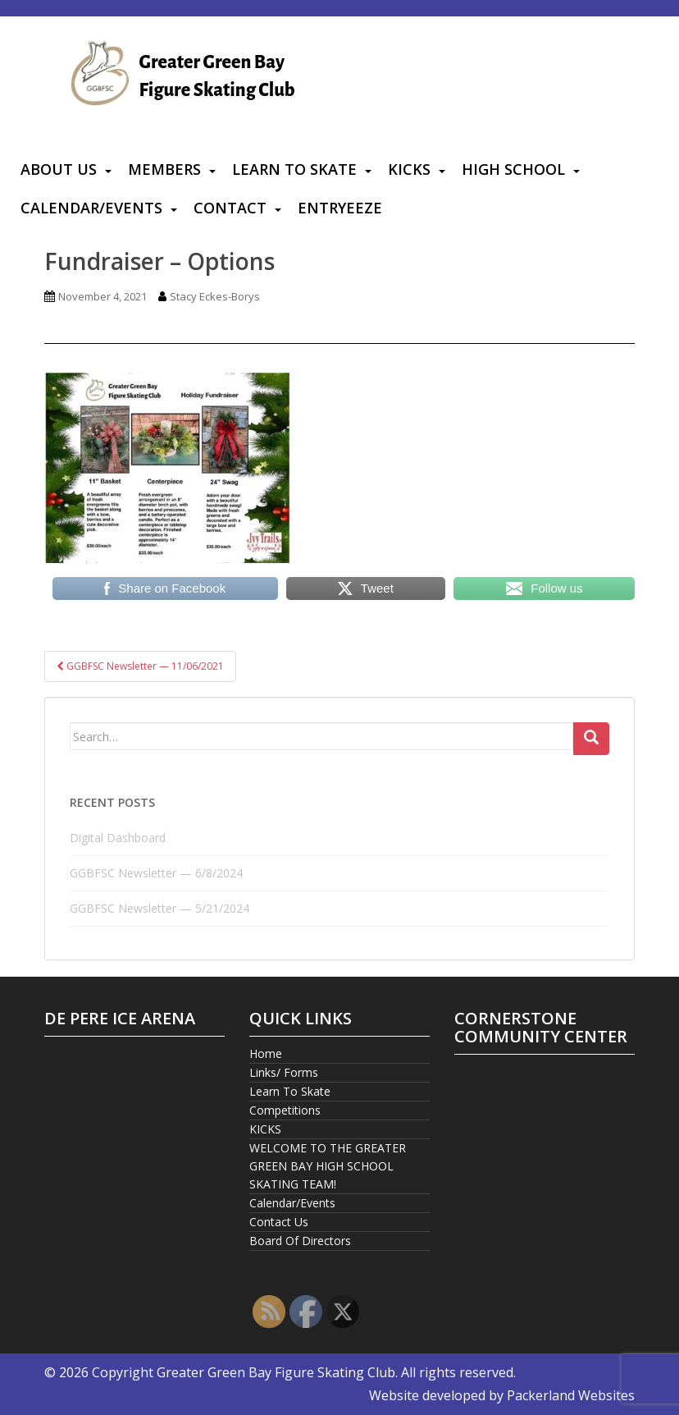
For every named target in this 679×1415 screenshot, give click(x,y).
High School (513, 169)
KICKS (409, 169)
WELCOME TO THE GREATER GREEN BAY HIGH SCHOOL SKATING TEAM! (327, 1166)
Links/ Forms (283, 1072)
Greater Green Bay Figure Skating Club (276, 1372)
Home (265, 1053)
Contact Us (278, 1222)
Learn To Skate (294, 169)
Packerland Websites (571, 1395)
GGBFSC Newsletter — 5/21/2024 (159, 908)
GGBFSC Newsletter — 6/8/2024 (156, 873)
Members (164, 169)
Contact (230, 207)
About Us (59, 169)
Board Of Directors (300, 1240)
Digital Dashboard (118, 837)
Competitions (285, 1110)
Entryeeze (340, 207)
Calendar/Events (91, 207)
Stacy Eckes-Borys (215, 296)
